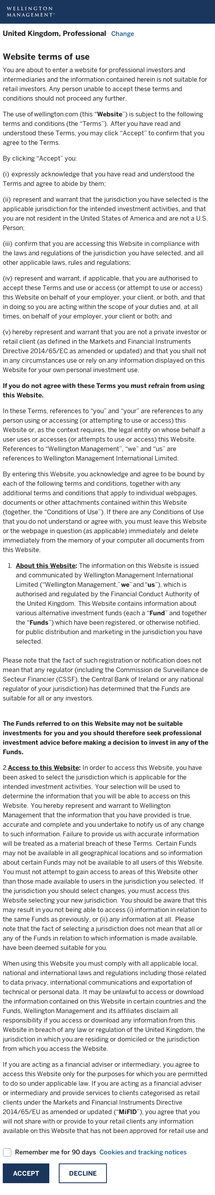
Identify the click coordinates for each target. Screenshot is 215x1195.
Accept (26, 1173)
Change (122, 33)
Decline (83, 1173)
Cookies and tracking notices (143, 1152)
